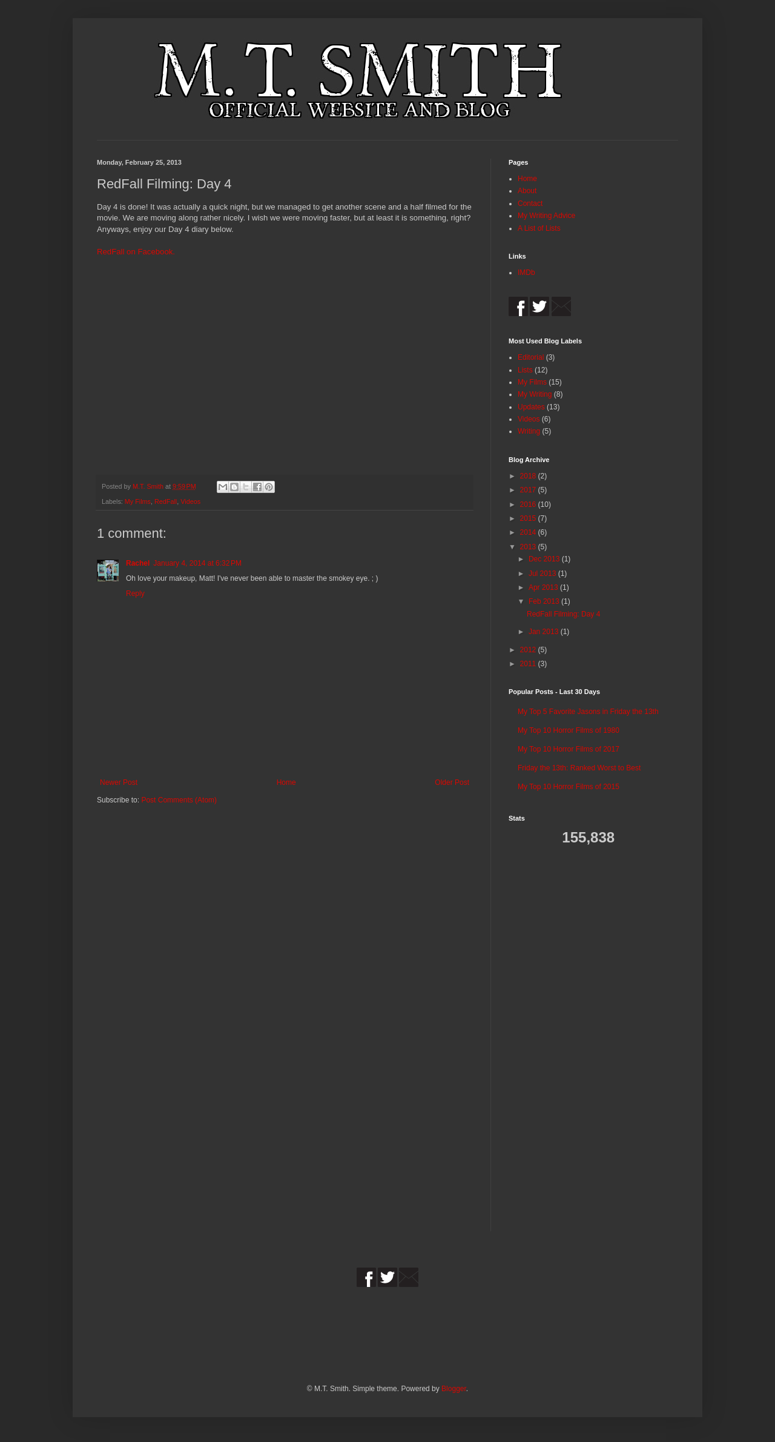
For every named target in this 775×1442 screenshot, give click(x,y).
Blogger (453, 1388)
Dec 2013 (545, 559)
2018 (529, 476)
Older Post (452, 782)
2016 (529, 504)
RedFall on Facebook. (136, 251)
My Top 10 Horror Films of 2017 (568, 749)
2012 (529, 650)
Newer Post (118, 782)
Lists (525, 370)
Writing (529, 431)
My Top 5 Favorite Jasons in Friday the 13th (588, 711)
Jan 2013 (545, 631)
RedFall (165, 501)
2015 (529, 518)
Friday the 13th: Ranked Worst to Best (579, 768)
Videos (190, 501)
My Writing (535, 394)
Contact (530, 203)
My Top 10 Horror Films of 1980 (568, 730)
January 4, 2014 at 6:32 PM (197, 563)
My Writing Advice (546, 215)
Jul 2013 (543, 573)
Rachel (138, 563)
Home (286, 782)
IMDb (526, 272)
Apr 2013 (544, 587)
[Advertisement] (545, 1046)
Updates (531, 407)
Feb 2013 (545, 601)
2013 (529, 547)
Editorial (531, 357)
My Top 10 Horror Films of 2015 (568, 786)
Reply (135, 593)
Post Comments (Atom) (179, 800)
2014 (529, 532)
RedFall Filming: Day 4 (563, 614)
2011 (529, 664)
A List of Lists (539, 228)
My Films (138, 501)
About (527, 191)
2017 (529, 490)
